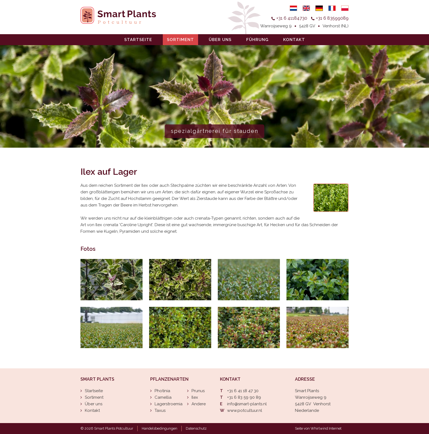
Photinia (162, 390)
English (306, 8)
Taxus (160, 410)
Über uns (220, 39)
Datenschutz (196, 428)
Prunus (198, 390)
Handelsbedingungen (159, 428)
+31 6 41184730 (291, 18)
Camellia (163, 397)
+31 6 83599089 (332, 18)
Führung (257, 39)
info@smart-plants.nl (247, 403)
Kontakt (294, 39)
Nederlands (293, 8)
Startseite (138, 39)
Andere (199, 403)
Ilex (195, 397)
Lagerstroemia (168, 403)
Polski (345, 8)
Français (332, 8)
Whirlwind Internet (326, 428)
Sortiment (180, 39)
